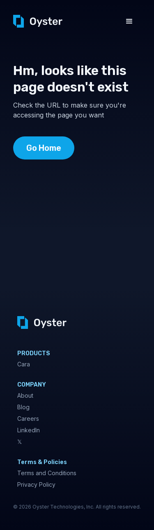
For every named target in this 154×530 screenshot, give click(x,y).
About (25, 395)
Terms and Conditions (46, 472)
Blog (23, 406)
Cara (23, 364)
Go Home (43, 148)
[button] (129, 21)
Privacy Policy (36, 484)
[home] (37, 21)
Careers (28, 418)
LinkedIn (28, 430)
